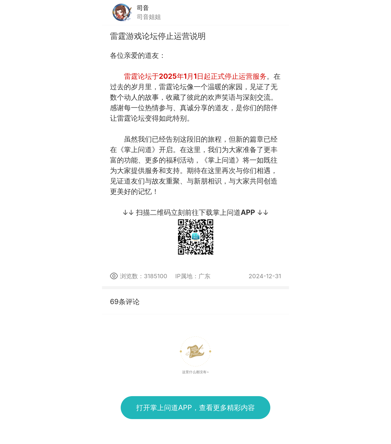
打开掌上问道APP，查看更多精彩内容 (195, 407)
